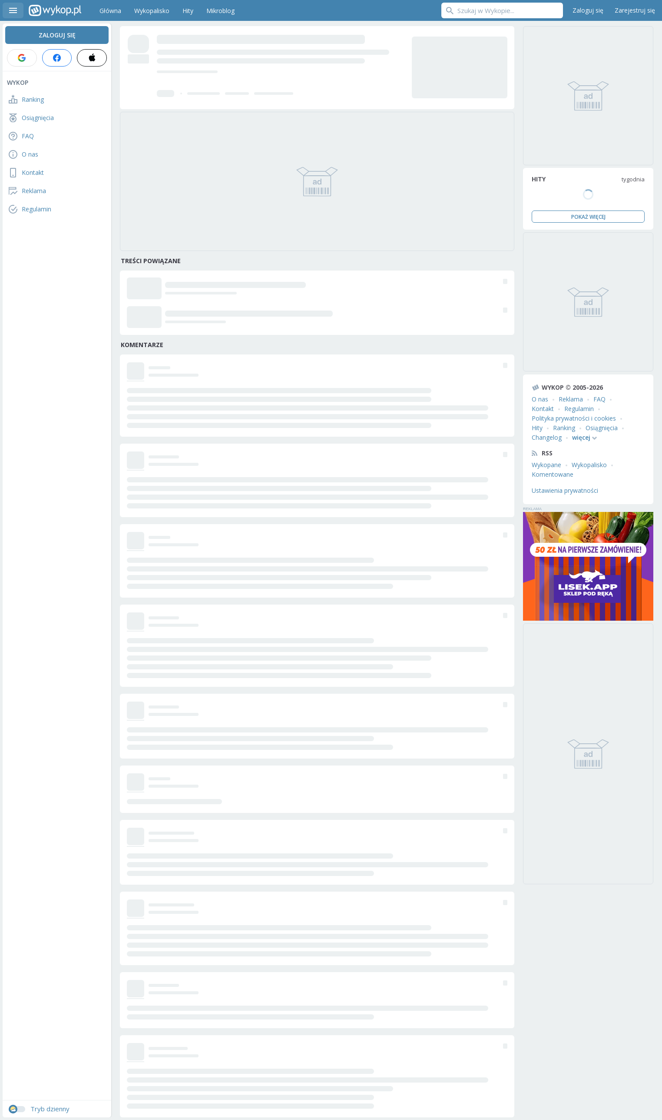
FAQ (599, 399)
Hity (537, 428)
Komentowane (552, 474)
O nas (540, 399)
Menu (13, 10)
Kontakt (543, 409)
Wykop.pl (55, 10)
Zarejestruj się (635, 10)
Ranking (564, 428)
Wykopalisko (589, 465)
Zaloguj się (588, 10)
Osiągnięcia (602, 428)
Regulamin (579, 409)
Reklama (571, 399)
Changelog (547, 437)
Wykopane (546, 465)
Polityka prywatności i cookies (574, 418)
